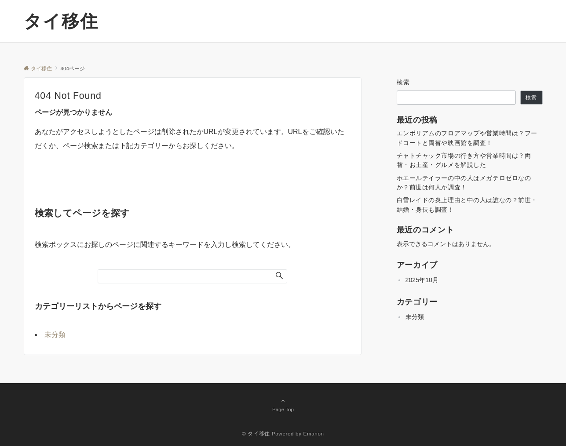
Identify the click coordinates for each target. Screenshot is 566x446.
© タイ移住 (256, 433)
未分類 (55, 334)
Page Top (283, 404)
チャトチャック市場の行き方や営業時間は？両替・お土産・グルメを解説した (464, 160)
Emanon (313, 433)
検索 (403, 82)
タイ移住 (61, 21)
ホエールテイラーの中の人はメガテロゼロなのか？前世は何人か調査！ (464, 182)
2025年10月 (421, 279)
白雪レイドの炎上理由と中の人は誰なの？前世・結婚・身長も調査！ (467, 204)
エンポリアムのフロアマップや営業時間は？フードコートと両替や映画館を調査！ (467, 138)
